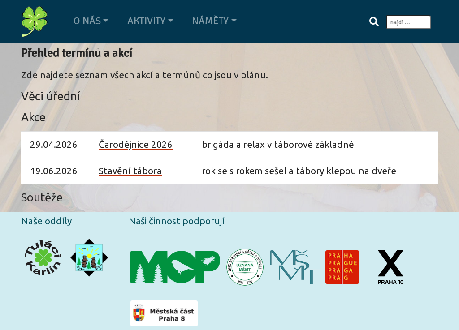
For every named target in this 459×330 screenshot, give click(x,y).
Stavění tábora (130, 171)
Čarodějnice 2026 (136, 144)
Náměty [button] (210, 21)
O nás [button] (87, 21)
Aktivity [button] (146, 21)
